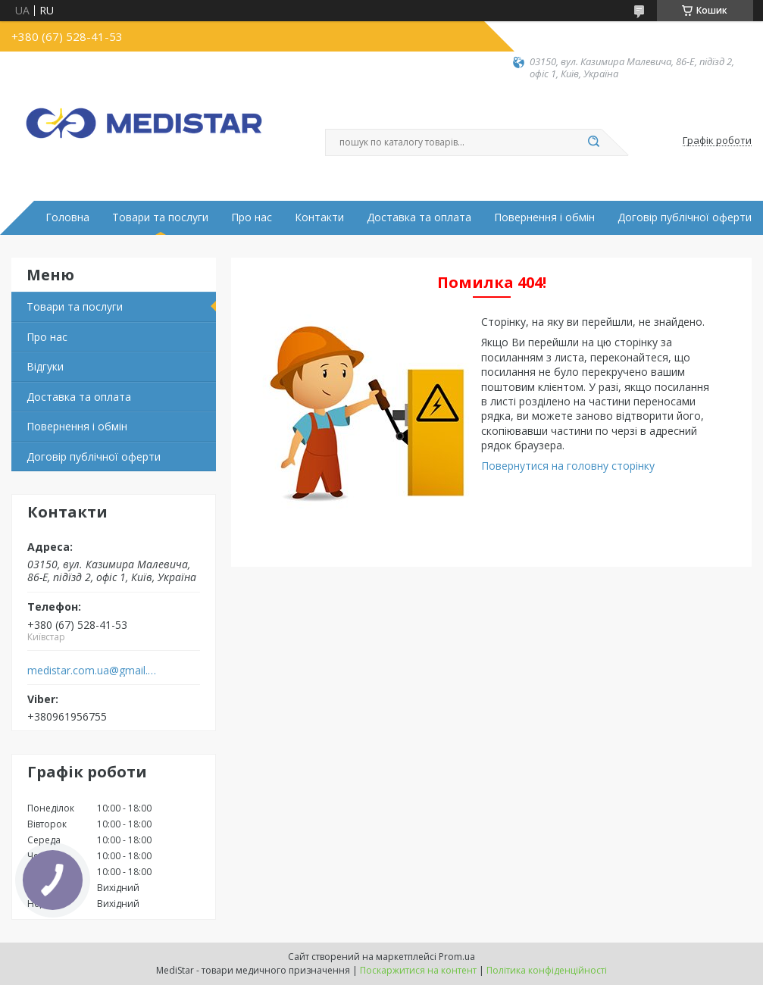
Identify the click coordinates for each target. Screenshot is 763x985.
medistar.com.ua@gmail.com (93, 670)
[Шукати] (594, 142)
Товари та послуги (160, 217)
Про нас (251, 217)
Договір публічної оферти (685, 217)
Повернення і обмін (544, 217)
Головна (67, 217)
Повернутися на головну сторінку (568, 465)
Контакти (319, 217)
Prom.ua (457, 956)
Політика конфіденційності (546, 970)
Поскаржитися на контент (418, 970)
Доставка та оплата (419, 217)
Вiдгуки (45, 366)
